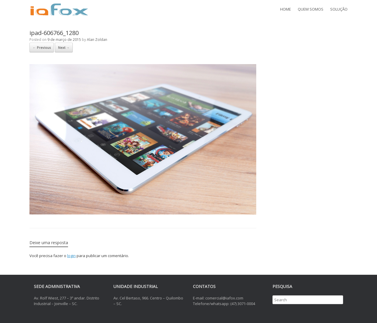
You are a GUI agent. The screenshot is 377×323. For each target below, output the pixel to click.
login (71, 255)
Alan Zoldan (97, 39)
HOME (285, 9)
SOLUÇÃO (339, 9)
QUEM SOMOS (310, 9)
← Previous (42, 47)
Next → (64, 47)
